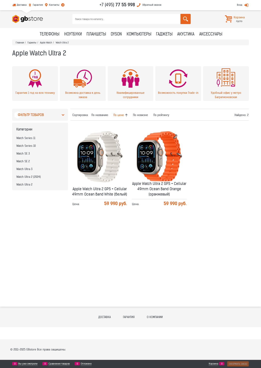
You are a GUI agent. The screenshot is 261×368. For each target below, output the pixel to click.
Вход (239, 4)
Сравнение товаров (59, 363)
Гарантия (38, 4)
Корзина (213, 363)
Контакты (54, 4)
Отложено (86, 363)
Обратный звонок (151, 4)
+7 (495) (117, 5)
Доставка (22, 4)
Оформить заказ (238, 363)
